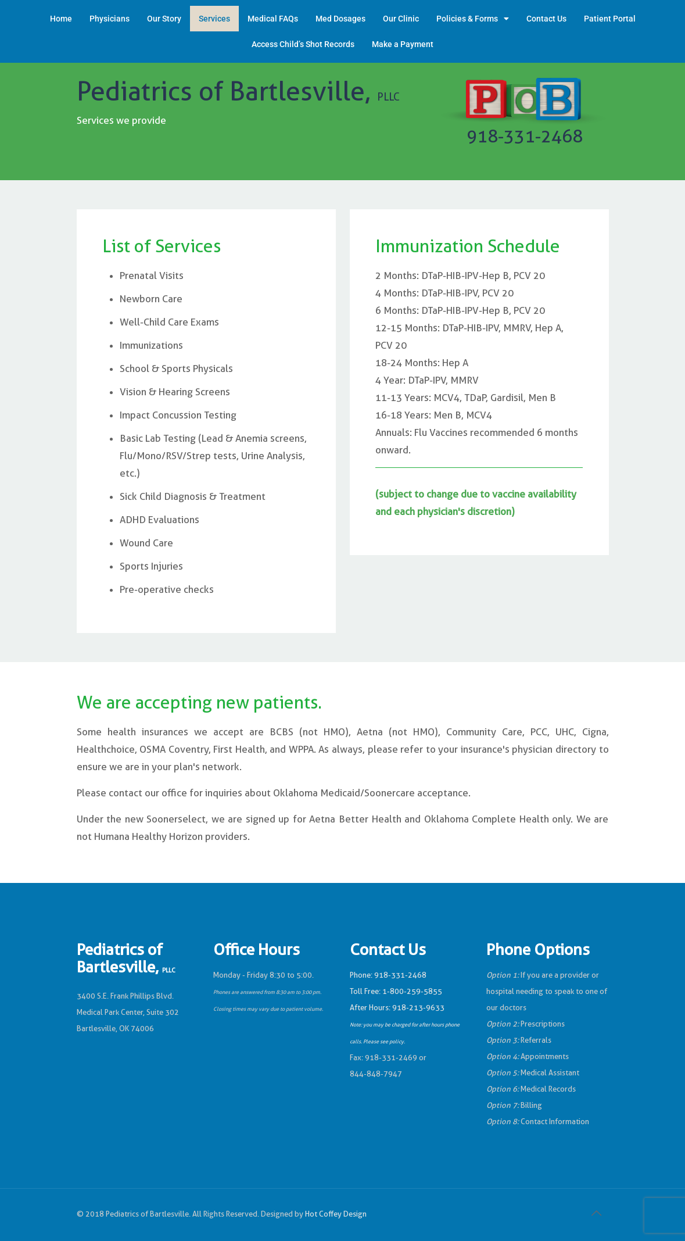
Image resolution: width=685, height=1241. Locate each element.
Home (61, 18)
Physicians (109, 18)
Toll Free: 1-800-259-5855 (396, 991)
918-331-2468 (525, 136)
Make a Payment (402, 44)
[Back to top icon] (596, 1213)
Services (214, 18)
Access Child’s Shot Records (303, 44)
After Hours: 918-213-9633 (397, 1007)
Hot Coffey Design (336, 1214)
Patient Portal (610, 18)
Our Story (164, 18)
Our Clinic (401, 18)
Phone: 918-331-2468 (388, 975)
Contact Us (546, 18)
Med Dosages (340, 18)
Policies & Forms (472, 18)
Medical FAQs (273, 18)
